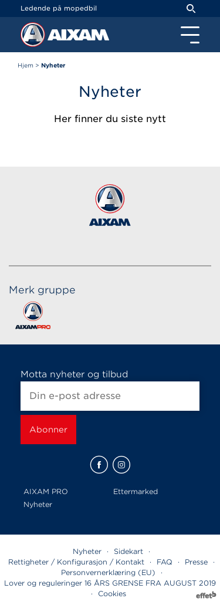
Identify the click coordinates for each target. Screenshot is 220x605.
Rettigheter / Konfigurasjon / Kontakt (76, 561)
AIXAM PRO (45, 491)
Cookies (112, 593)
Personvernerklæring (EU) (108, 572)
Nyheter (37, 504)
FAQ (164, 561)
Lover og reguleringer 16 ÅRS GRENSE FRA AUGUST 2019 (110, 583)
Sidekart (128, 551)
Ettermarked (135, 491)
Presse (196, 561)
